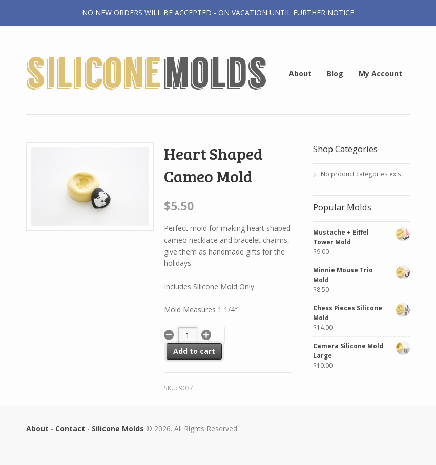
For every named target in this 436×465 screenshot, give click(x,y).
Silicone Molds (118, 428)
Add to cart (194, 351)
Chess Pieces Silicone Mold (361, 312)
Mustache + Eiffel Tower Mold (361, 236)
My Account (380, 73)
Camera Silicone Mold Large (361, 350)
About (300, 73)
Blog (335, 73)
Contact (70, 428)
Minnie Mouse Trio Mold (361, 274)
